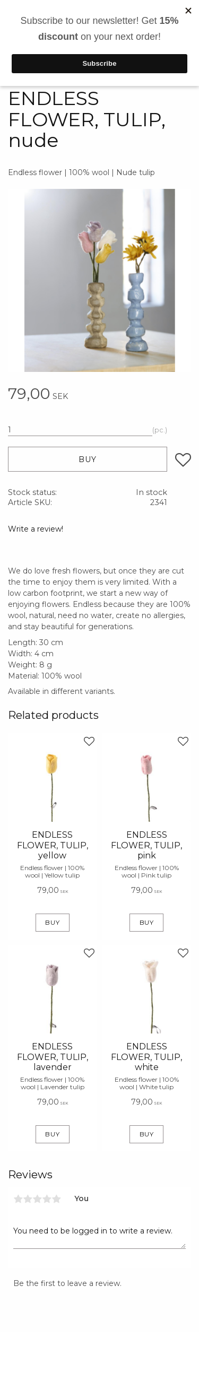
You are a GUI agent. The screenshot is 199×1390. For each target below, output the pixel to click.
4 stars (46, 1199)
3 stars (37, 1199)
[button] (183, 460)
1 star (18, 1199)
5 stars (56, 1199)
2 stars (27, 1199)
